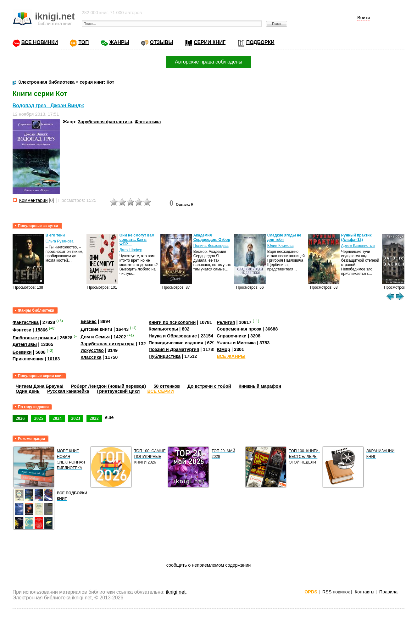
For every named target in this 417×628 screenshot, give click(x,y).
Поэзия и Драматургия (174, 349)
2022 (94, 418)
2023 (75, 418)
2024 (57, 418)
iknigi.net (176, 592)
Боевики (22, 352)
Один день (28, 391)
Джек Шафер (131, 250)
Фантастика (148, 121)
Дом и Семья (95, 336)
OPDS (310, 591)
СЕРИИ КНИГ (209, 42)
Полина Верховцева (211, 245)
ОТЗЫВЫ (161, 42)
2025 (38, 418)
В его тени (55, 235)
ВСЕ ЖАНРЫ (231, 356)
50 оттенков (166, 386)
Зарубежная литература (107, 343)
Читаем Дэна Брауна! (40, 386)
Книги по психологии (172, 322)
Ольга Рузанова (60, 241)
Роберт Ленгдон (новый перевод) (108, 386)
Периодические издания (176, 342)
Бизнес (89, 321)
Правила (388, 591)
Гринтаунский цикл (118, 391)
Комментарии (33, 200)
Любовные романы (34, 337)
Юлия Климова (280, 245)
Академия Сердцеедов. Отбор (211, 237)
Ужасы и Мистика (236, 342)
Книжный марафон (260, 386)
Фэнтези (22, 329)
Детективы (25, 344)
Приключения (28, 358)
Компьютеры (163, 328)
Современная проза (239, 328)
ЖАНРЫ (119, 42)
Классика (91, 357)
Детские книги (96, 328)
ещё (109, 417)
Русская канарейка (68, 391)
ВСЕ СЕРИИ (160, 391)
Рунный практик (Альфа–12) (356, 237)
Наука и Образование (173, 335)
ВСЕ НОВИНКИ (39, 42)
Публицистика (165, 356)
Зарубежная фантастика (105, 121)
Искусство (92, 350)
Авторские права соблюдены (208, 61)
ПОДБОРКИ (260, 42)
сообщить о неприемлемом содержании (208, 565)
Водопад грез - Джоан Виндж (48, 105)
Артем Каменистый (358, 245)
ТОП (83, 42)
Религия (226, 322)
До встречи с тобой (209, 386)
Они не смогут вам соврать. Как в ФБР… (137, 239)
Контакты (364, 591)
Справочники (232, 335)
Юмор (223, 349)
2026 (20, 418)
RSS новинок (336, 591)
